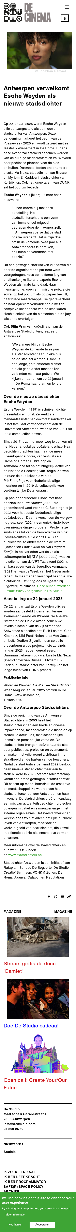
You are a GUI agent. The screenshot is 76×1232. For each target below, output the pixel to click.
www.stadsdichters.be (25, 855)
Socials (10, 1152)
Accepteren (42, 1226)
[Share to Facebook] (48, 896)
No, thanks (15, 1226)
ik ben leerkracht (22, 1177)
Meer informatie (15, 1216)
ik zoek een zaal (20, 1172)
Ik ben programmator (25, 1182)
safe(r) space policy (24, 1187)
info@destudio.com (19, 1124)
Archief (11, 1192)
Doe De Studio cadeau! (31, 1026)
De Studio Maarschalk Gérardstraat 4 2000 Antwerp (25, 1114)
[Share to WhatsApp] (55, 896)
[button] (69, 896)
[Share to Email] (62, 896)
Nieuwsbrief (13, 1144)
